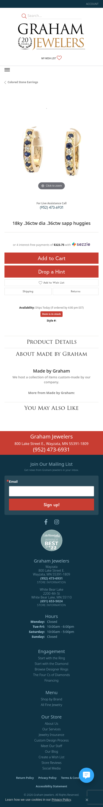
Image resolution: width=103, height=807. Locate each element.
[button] (92, 4)
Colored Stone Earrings (23, 82)
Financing (51, 680)
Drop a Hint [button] (51, 271)
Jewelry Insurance (51, 735)
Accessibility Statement (51, 786)
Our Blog (51, 751)
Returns (75, 291)
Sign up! (52, 504)
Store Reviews (52, 763)
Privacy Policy (47, 778)
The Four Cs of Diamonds (51, 675)
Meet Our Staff (51, 746)
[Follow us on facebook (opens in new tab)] (46, 522)
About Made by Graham (51, 354)
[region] (51, 144)
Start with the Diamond (51, 664)
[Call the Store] (51, 578)
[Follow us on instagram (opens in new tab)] (56, 522)
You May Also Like (51, 408)
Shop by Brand (51, 699)
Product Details (52, 342)
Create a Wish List (52, 757)
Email (13, 481)
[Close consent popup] (87, 800)
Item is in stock (51, 314)
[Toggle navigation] (7, 70)
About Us (51, 723)
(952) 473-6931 (51, 207)
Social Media (51, 768)
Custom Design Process (51, 740)
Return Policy (25, 778)
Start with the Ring (51, 658)
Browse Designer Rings (51, 669)
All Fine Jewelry (51, 705)
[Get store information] (51, 582)
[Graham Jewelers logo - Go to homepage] (51, 37)
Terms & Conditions (74, 778)
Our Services (51, 729)
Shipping (28, 291)
